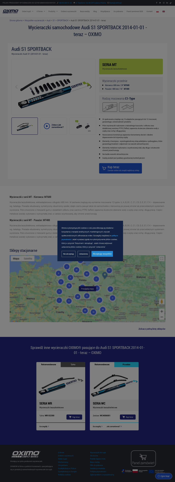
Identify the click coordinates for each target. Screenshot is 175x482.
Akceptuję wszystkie (102, 254)
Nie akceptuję (68, 254)
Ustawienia (83, 254)
